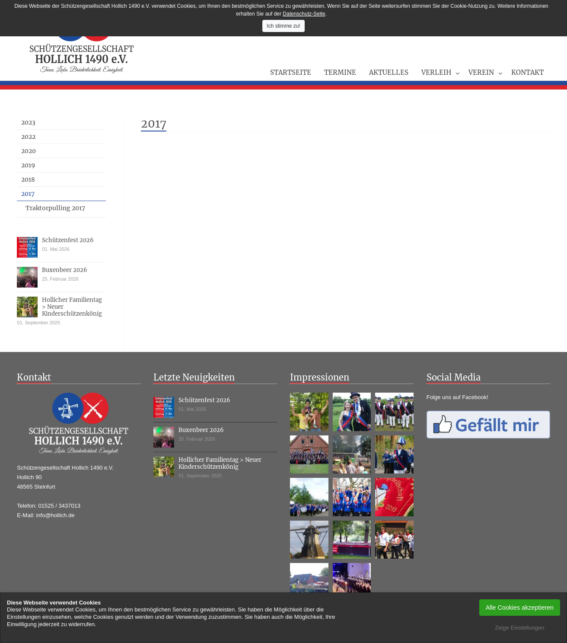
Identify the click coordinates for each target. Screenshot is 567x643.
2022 (28, 137)
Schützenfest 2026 (68, 240)
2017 (28, 194)
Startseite (290, 72)
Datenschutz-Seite (304, 14)
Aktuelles (388, 72)
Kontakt (527, 72)
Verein (481, 72)
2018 (28, 179)
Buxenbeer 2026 (64, 270)
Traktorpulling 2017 (55, 208)
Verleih (436, 72)
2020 (28, 151)
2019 (28, 165)
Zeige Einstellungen (519, 627)
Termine (340, 72)
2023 (28, 122)
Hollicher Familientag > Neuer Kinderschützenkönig (219, 463)
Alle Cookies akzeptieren (520, 607)
